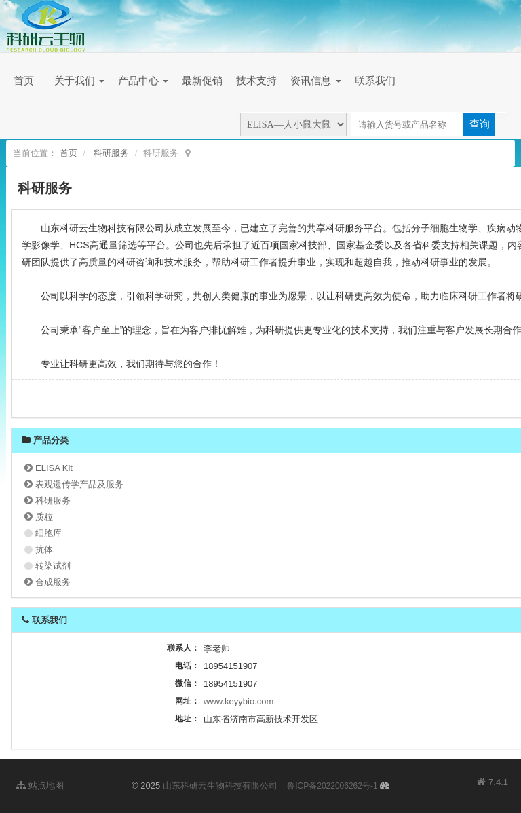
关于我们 (79, 80)
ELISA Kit (54, 468)
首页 (24, 80)
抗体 (44, 549)
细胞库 (48, 533)
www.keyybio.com (238, 701)
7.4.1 (492, 783)
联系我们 (375, 80)
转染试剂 (53, 566)
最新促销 (202, 80)
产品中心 (143, 80)
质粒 (44, 517)
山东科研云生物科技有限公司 (220, 785)
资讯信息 (315, 80)
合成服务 (53, 582)
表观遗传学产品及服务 (79, 484)
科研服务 (111, 153)
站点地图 (40, 785)
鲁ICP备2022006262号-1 (332, 786)
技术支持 (256, 80)
